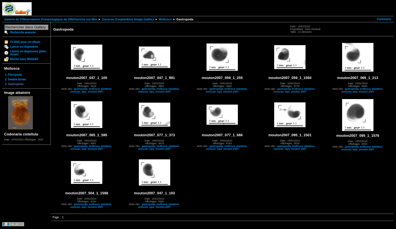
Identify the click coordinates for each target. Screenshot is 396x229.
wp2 (84, 91)
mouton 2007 (95, 91)
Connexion (384, 19)
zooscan (75, 91)
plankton (106, 89)
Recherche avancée (23, 32)
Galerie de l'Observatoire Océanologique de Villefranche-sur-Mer (50, 19)
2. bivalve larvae (15, 79)
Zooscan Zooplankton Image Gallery (128, 19)
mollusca (94, 89)
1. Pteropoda (13, 74)
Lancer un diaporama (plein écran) (28, 53)
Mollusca (165, 19)
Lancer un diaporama (24, 46)
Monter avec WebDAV (24, 59)
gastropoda (80, 89)
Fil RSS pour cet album (25, 41)
